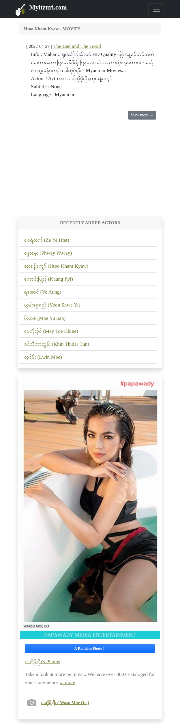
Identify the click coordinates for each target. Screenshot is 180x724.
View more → (142, 115)
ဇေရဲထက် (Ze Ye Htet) (46, 240)
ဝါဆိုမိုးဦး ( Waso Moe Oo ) (65, 702)
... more (67, 682)
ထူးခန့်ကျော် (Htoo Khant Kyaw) (56, 266)
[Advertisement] (90, 176)
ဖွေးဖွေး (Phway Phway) (48, 253)
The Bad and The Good (77, 46)
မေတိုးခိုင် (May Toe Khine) (51, 331)
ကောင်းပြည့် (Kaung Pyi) (48, 279)
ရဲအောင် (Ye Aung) (42, 292)
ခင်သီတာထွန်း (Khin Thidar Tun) (56, 344)
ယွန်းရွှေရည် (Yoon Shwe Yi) (52, 305)
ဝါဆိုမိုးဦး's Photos (42, 661)
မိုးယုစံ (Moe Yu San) (44, 318)
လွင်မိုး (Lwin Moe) (43, 357)
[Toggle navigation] (156, 9)
